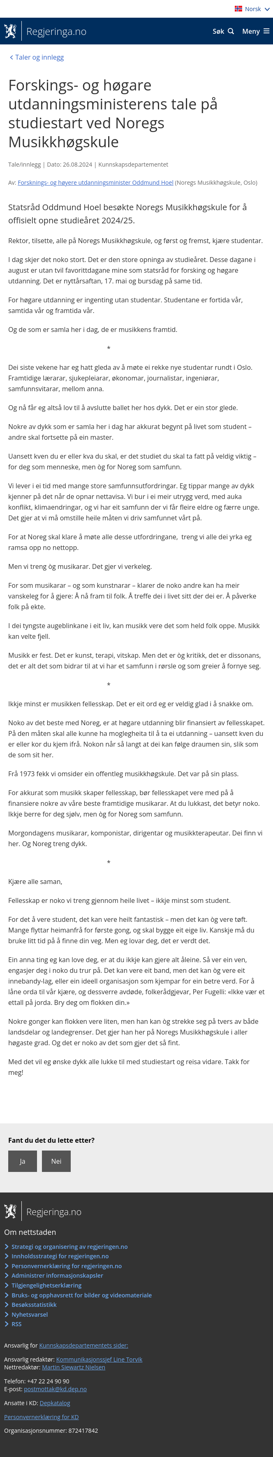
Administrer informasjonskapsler (57, 1275)
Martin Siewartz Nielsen (73, 1367)
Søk (218, 31)
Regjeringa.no (54, 31)
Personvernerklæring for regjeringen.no (67, 1266)
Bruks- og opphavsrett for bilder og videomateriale (82, 1295)
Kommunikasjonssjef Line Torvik (99, 1359)
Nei (56, 1161)
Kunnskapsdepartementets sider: (83, 1345)
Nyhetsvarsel (30, 1314)
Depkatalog (55, 1403)
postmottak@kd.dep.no (55, 1389)
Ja (22, 1161)
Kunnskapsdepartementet (133, 164)
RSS (16, 1324)
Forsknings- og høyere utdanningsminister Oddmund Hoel (96, 182)
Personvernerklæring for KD (41, 1417)
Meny (251, 31)
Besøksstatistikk (34, 1305)
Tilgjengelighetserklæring (46, 1285)
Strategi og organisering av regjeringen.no (70, 1247)
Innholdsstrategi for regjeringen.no (60, 1256)
